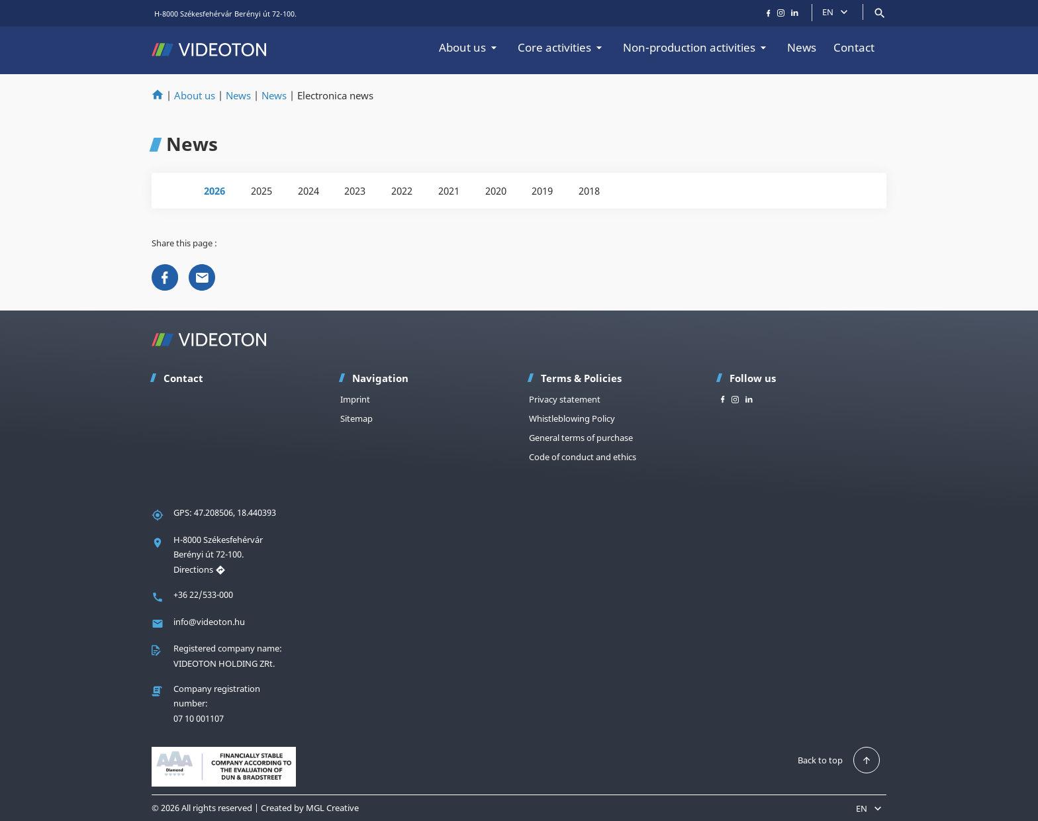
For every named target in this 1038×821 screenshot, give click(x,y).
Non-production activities (696, 47)
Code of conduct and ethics (582, 457)
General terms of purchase (581, 438)
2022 (401, 190)
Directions (199, 569)
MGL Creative (332, 808)
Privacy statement (564, 399)
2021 (448, 190)
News (801, 47)
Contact (853, 47)
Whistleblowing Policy (572, 418)
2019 (542, 190)
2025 (261, 190)
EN (836, 12)
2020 (495, 190)
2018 (589, 190)
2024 (308, 190)
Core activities (562, 47)
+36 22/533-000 (203, 595)
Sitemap (356, 418)
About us (469, 47)
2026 (214, 190)
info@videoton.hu (209, 622)
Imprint (355, 399)
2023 (354, 190)
